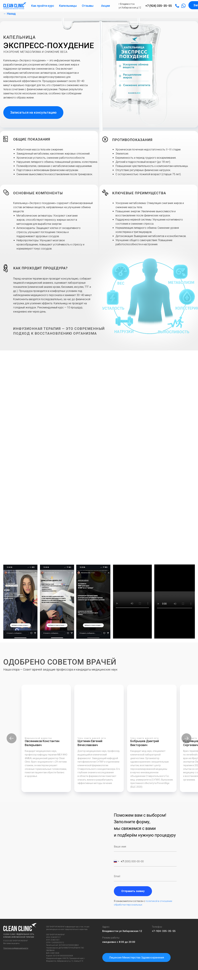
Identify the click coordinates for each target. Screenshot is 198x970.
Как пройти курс (42, 5)
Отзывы (87, 5)
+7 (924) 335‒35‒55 (158, 5)
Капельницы (68, 5)
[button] (33, 112)
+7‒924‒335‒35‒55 (164, 931)
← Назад (9, 13)
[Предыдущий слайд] (11, 738)
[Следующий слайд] (186, 738)
